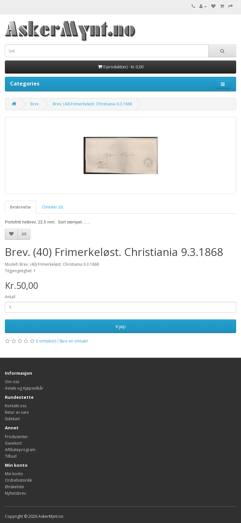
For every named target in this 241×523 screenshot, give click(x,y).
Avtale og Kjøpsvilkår (24, 388)
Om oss (12, 381)
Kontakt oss (15, 406)
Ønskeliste (14, 486)
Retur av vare (17, 412)
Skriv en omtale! (73, 341)
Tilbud (11, 456)
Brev (34, 104)
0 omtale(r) (46, 341)
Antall (10, 297)
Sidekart (12, 419)
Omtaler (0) (52, 207)
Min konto (14, 473)
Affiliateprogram (20, 449)
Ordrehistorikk (18, 480)
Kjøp (120, 326)
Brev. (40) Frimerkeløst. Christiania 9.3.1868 (92, 104)
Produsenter (16, 436)
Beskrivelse (20, 207)
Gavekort (13, 443)
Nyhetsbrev (15, 493)
